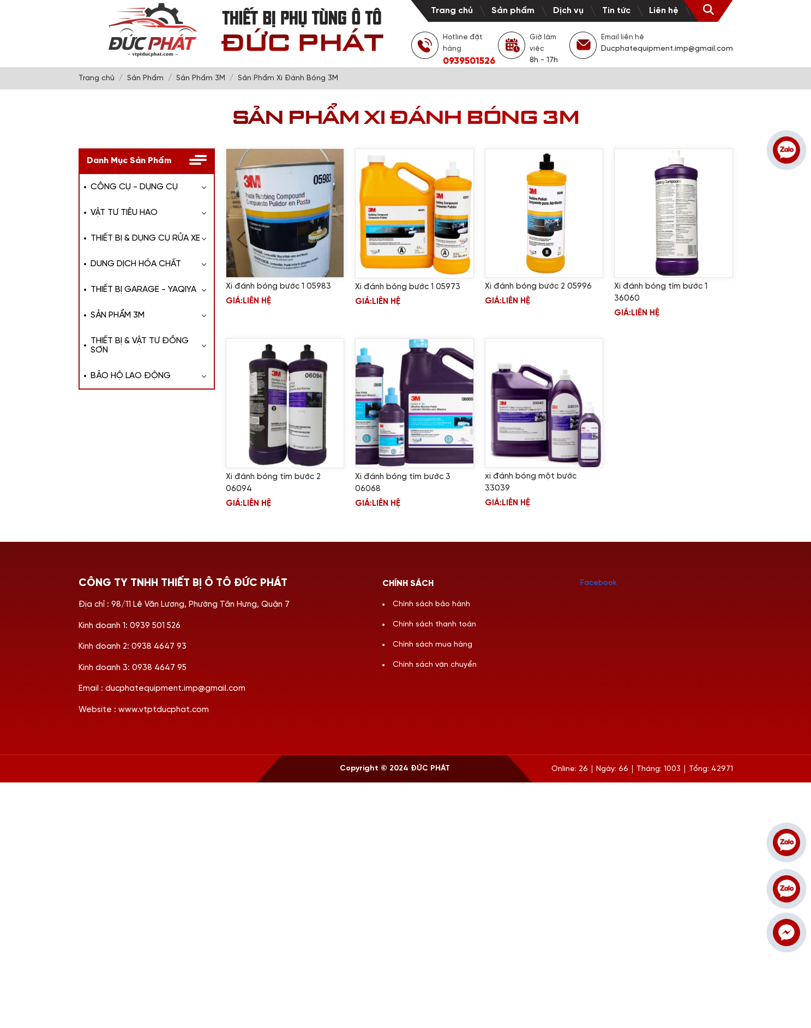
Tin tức (616, 10)
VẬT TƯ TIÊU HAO (124, 212)
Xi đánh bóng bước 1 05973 (407, 287)
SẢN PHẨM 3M (118, 315)
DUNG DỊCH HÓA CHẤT (136, 263)
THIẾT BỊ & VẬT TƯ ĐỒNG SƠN (140, 345)
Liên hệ (663, 10)
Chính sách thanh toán (434, 624)
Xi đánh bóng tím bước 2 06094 (273, 483)
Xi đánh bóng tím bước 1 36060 (660, 292)
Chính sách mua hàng (432, 645)
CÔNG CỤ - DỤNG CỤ (134, 187)
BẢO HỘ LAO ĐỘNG (131, 375)
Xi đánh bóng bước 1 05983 (278, 286)
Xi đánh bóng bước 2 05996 (538, 286)
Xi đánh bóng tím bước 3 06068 (402, 483)
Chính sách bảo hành (431, 604)
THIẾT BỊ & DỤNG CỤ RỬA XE (145, 238)
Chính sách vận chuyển (435, 665)
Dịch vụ (568, 10)
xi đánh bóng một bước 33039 (530, 482)
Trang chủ (452, 10)
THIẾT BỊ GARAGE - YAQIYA (143, 289)
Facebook (598, 583)
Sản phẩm (512, 10)
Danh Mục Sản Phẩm (129, 160)
